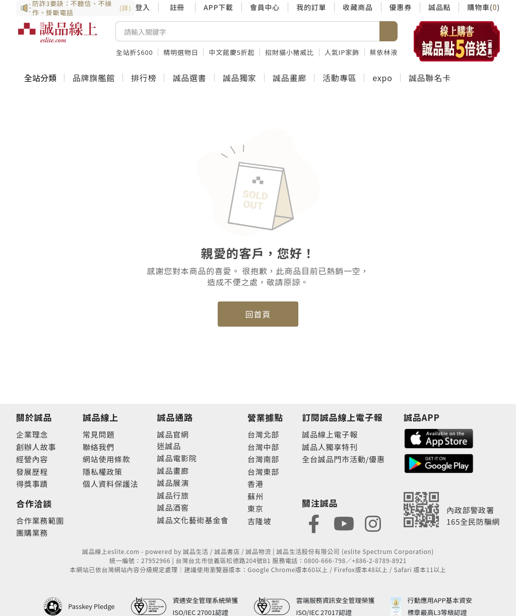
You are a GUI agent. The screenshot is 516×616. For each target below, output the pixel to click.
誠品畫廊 (289, 78)
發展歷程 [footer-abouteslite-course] (32, 471)
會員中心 (265, 7)
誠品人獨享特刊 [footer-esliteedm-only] (330, 447)
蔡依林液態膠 (391, 52)
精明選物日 (180, 52)
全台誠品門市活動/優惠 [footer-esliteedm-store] (343, 459)
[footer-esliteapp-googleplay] (439, 462)
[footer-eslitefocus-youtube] (344, 522)
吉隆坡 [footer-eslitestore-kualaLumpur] (259, 521)
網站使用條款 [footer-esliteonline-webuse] (107, 459)
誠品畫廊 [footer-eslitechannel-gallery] (173, 470)
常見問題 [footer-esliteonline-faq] (98, 434)
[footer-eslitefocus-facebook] (314, 522)
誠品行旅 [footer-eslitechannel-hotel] (173, 495)
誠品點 (439, 7)
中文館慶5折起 (231, 52)
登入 (142, 7)
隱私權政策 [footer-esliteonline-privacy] (102, 471)
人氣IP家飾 (342, 52)
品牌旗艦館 (94, 78)
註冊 (177, 7)
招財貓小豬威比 (289, 52)
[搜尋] (247, 31)
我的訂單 (311, 7)
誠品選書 (189, 78)
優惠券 (401, 7)
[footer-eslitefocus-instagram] (373, 522)
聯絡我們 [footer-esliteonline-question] (98, 447)
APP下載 (218, 7)
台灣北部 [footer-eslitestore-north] (263, 434)
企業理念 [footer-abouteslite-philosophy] (32, 434)
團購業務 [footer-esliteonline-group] (32, 532)
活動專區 (339, 78)
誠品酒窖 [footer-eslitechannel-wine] (173, 507)
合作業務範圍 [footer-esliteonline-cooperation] (40, 520)
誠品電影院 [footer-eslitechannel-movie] (177, 458)
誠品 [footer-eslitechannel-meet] (173, 446)
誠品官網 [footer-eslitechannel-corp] (173, 434)
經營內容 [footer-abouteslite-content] (32, 459)
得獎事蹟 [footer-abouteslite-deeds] (32, 483)
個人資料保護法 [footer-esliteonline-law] (111, 483)
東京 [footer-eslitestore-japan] (255, 508)
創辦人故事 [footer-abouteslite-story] (36, 447)
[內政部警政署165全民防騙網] (452, 509)
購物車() (483, 7)
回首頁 (258, 314)
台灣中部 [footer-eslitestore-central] (263, 447)
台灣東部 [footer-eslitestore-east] (263, 471)
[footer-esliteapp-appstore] (439, 437)
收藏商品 (357, 7)
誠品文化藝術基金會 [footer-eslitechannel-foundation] (193, 520)
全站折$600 (134, 52)
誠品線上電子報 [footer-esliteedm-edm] (330, 434)
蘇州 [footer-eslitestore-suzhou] (255, 496)
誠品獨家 (239, 78)
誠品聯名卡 (430, 78)
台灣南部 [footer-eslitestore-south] (263, 459)
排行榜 (143, 78)
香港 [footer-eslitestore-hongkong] (255, 483)
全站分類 (40, 78)
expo (382, 78)
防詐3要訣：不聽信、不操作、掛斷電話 (75, 8)
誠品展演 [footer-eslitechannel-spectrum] (173, 482)
